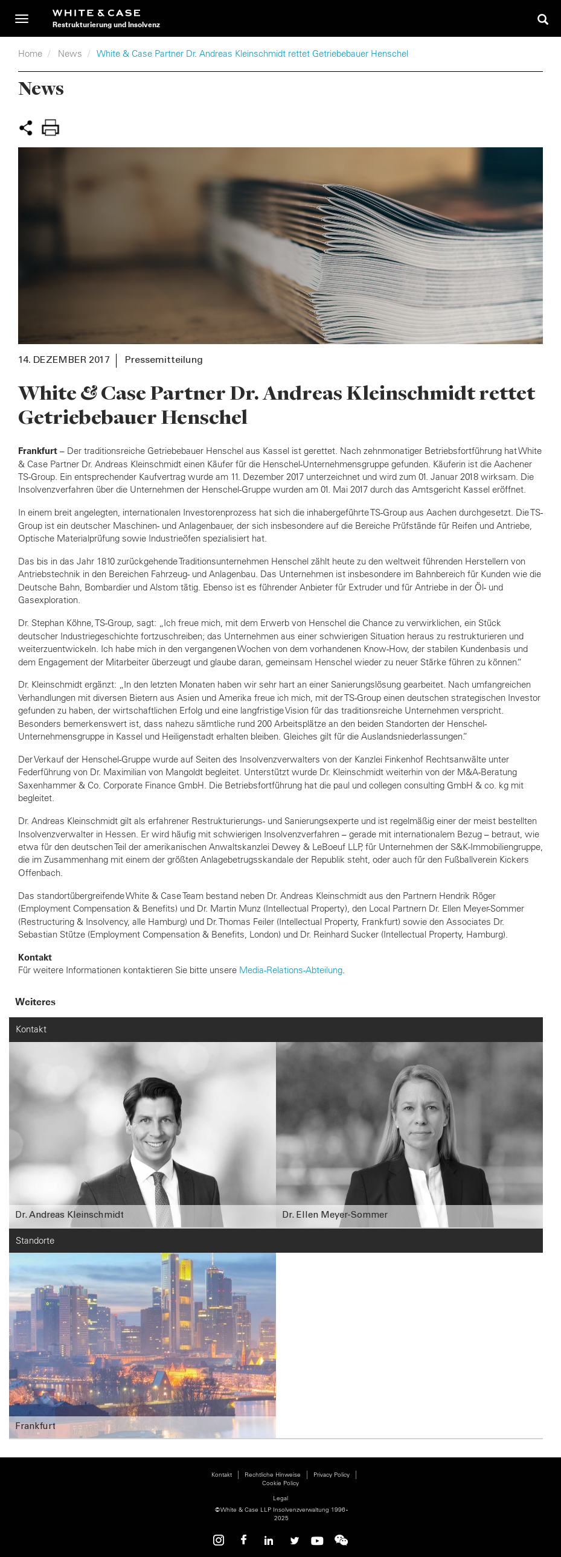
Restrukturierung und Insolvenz (106, 24)
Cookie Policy (280, 1483)
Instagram (220, 1540)
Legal (280, 1498)
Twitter (293, 1540)
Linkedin (268, 1540)
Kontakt (221, 1475)
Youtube (317, 1540)
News (70, 53)
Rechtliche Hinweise (273, 1475)
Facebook (244, 1540)
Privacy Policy (331, 1475)
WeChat (341, 1540)
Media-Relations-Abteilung (290, 970)
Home (30, 53)
